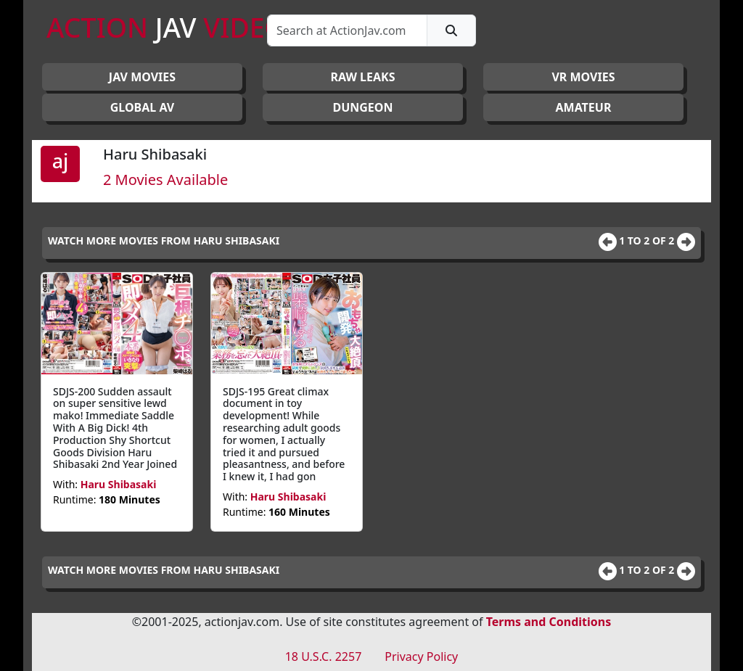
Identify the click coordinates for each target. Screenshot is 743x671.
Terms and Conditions (549, 622)
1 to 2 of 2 (648, 240)
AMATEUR (584, 107)
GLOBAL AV (142, 107)
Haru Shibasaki (119, 484)
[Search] (347, 30)
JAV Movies (142, 77)
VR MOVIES (583, 77)
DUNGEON (362, 107)
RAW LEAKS (362, 77)
